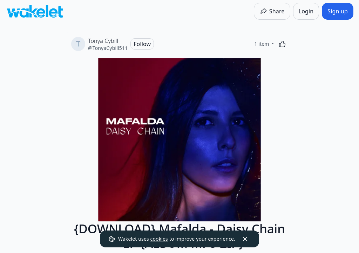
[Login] (306, 11)
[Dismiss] (245, 239)
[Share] (272, 11)
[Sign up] (337, 11)
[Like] (282, 44)
